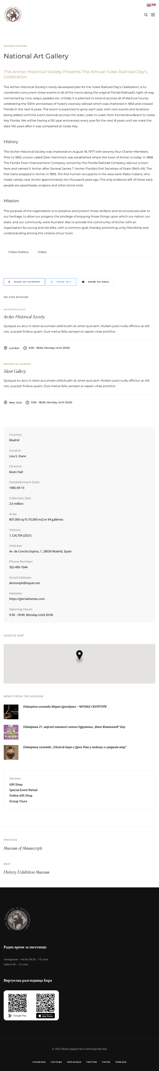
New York (15, 402)
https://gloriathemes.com (27, 599)
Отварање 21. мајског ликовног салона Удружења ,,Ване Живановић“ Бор (74, 727)
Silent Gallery (15, 371)
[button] (79, 657)
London (14, 348)
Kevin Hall (16, 472)
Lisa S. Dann (17, 456)
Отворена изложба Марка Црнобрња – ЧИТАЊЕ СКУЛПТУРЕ (65, 707)
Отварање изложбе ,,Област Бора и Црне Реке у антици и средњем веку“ (74, 747)
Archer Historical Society (24, 316)
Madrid (14, 440)
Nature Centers (15, 46)
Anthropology (15, 309)
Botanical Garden (17, 364)
